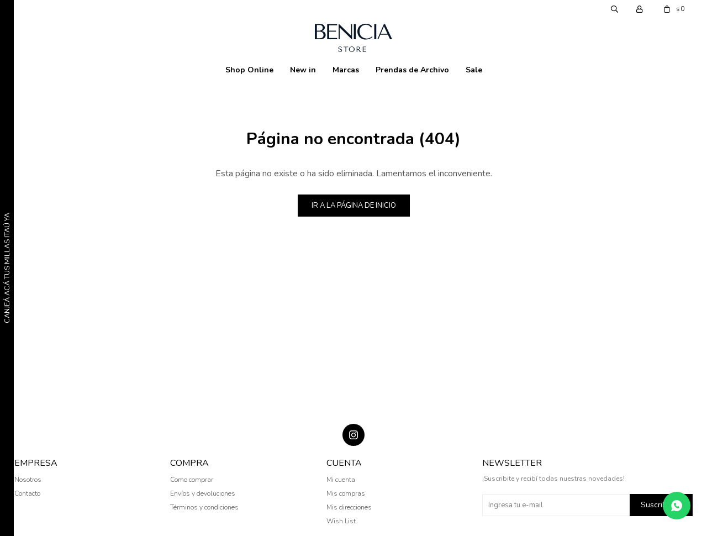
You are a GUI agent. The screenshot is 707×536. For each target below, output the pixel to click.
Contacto (27, 493)
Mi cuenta (340, 479)
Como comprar (191, 479)
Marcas (346, 70)
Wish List (341, 521)
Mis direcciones (349, 507)
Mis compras (345, 493)
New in (303, 70)
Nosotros (27, 479)
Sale (474, 70)
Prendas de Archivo (412, 70)
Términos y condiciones (204, 507)
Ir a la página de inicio (354, 206)
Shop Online (249, 70)
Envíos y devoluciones (202, 493)
